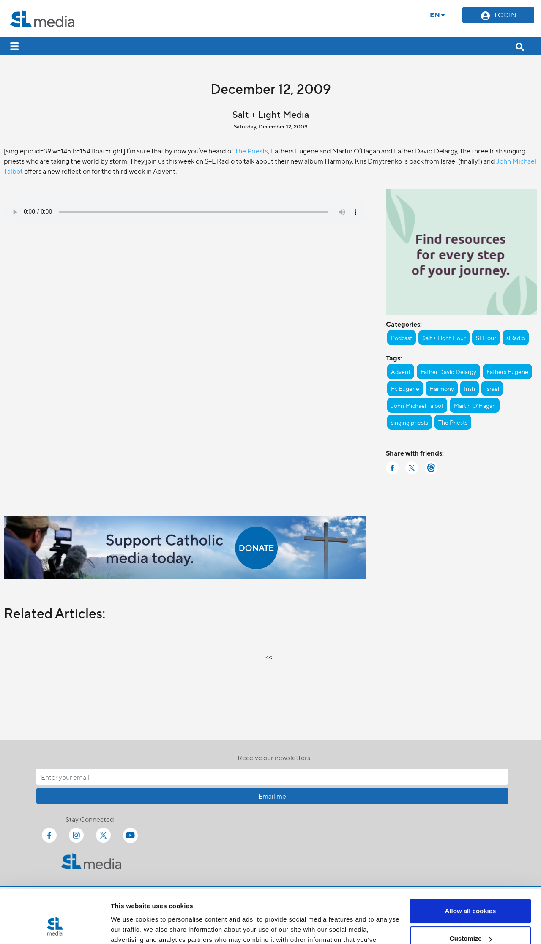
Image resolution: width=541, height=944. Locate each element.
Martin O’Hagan (475, 405)
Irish (469, 388)
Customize (471, 892)
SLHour (486, 337)
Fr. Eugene (405, 388)
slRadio (515, 337)
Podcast (401, 337)
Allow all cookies (470, 865)
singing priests (409, 422)
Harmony (441, 388)
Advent (400, 371)
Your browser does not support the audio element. (185, 212)
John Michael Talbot (417, 405)
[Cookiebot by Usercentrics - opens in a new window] (55, 927)
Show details (130, 927)
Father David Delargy (448, 371)
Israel (492, 388)
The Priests (251, 150)
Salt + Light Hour (444, 337)
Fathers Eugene (507, 371)
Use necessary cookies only (470, 920)
